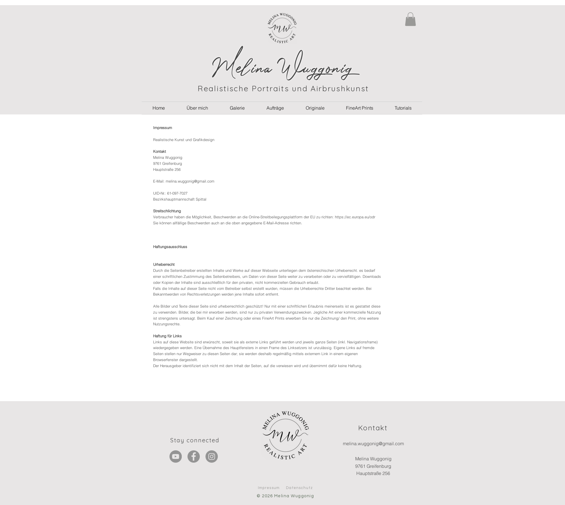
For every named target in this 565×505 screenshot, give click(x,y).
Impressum (269, 488)
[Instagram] (212, 456)
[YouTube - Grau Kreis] (175, 456)
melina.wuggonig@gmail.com (190, 181)
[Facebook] (193, 456)
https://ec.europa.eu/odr (355, 217)
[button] (410, 19)
